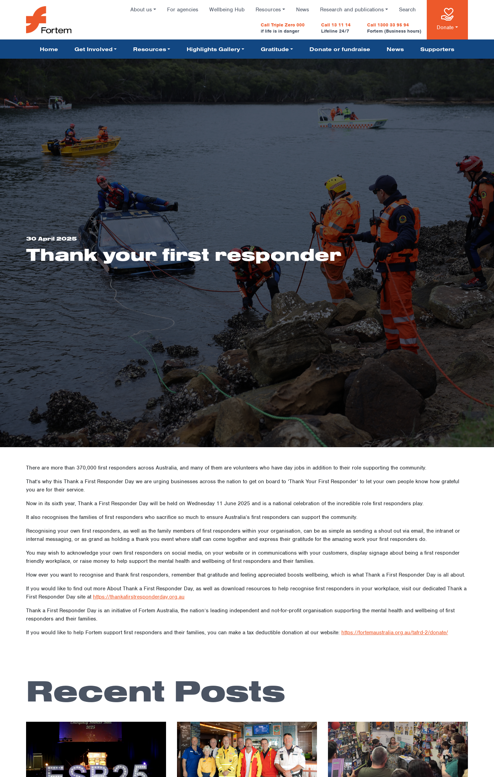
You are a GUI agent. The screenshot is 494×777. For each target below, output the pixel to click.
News (302, 9)
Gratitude (275, 49)
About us (141, 9)
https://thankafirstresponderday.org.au (139, 596)
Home (49, 49)
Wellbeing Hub (227, 9)
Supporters (437, 49)
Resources (268, 9)
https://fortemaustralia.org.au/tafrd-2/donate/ (394, 632)
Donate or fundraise (339, 49)
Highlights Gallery (213, 49)
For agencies (182, 9)
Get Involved (93, 49)
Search (407, 9)
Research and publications (352, 9)
